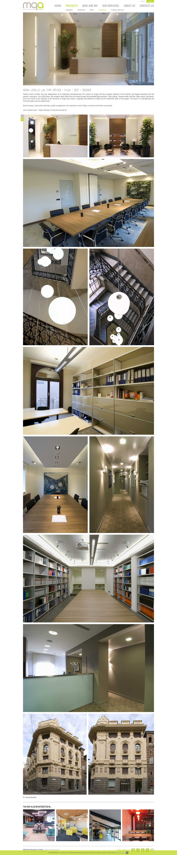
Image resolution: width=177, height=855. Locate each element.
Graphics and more (117, 10)
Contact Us (147, 5)
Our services (110, 5)
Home (58, 5)
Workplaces (102, 10)
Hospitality (69, 10)
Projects (72, 5)
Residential (81, 10)
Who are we (90, 5)
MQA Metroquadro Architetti (33, 6)
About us (129, 5)
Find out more (120, 852)
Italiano (143, 1)
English (150, 1)
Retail (92, 10)
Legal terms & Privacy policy (51, 849)
